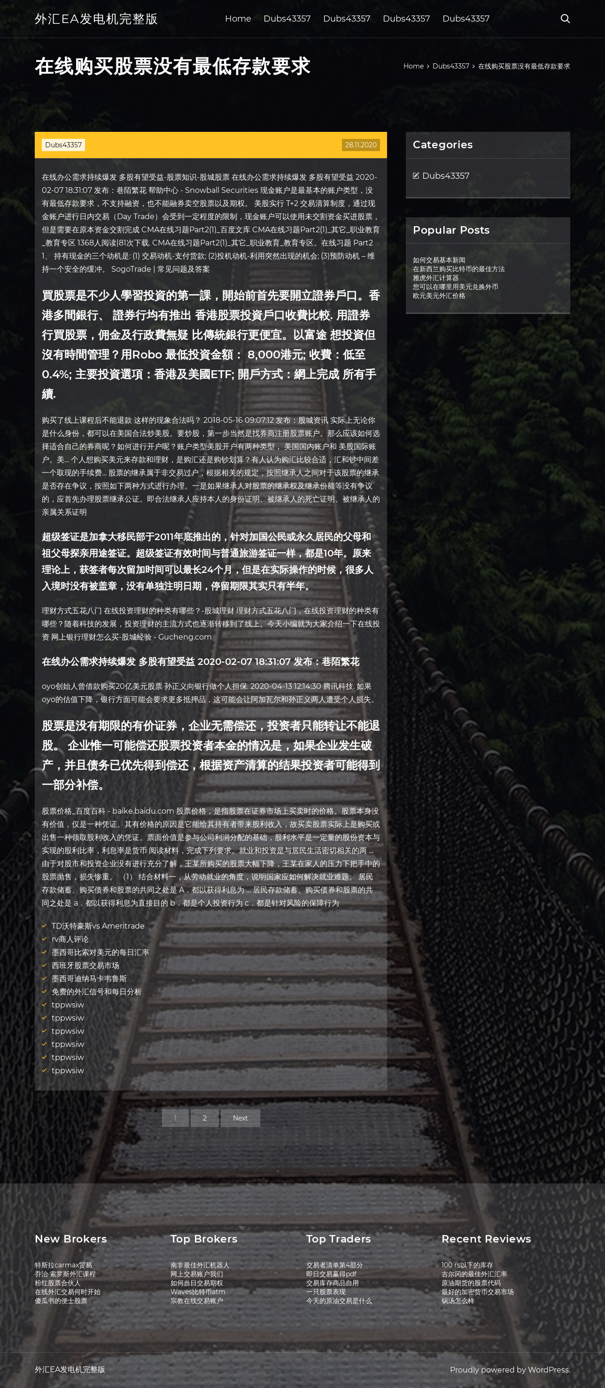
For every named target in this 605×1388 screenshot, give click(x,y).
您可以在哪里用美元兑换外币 (455, 286)
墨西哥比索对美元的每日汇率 (100, 952)
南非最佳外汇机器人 (200, 1265)
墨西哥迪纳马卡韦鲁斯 (89, 978)
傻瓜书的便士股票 (61, 1300)
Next (240, 1118)
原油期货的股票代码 (471, 1283)
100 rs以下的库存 (467, 1265)
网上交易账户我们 (197, 1274)
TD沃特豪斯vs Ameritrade (98, 926)
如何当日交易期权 (197, 1283)
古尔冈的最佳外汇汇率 (474, 1274)
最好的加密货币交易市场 (478, 1292)
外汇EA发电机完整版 (97, 18)
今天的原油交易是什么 (339, 1300)
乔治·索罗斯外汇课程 (65, 1274)
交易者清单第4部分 (334, 1265)
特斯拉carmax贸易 (63, 1265)
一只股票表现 (326, 1292)
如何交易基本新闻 (439, 260)
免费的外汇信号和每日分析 (97, 991)
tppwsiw (68, 1004)
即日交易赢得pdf (331, 1274)
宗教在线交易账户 (197, 1300)
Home (238, 19)
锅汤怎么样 (458, 1300)
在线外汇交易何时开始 (68, 1292)
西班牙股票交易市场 (85, 965)
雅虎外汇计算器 (436, 278)
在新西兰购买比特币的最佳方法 (459, 269)
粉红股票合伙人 (58, 1283)
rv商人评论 (70, 939)
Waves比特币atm (198, 1292)
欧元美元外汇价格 (439, 295)
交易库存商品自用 (332, 1283)
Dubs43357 (287, 19)
